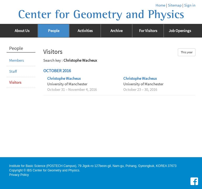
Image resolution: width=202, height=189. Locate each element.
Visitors (15, 82)
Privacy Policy (19, 175)
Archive (116, 30)
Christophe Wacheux (64, 78)
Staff (13, 71)
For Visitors (148, 30)
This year (187, 52)
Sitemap (175, 5)
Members (16, 60)
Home (160, 5)
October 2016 (57, 71)
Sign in (189, 5)
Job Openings (180, 30)
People (53, 30)
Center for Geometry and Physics (101, 14)
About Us (22, 30)
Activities (85, 30)
